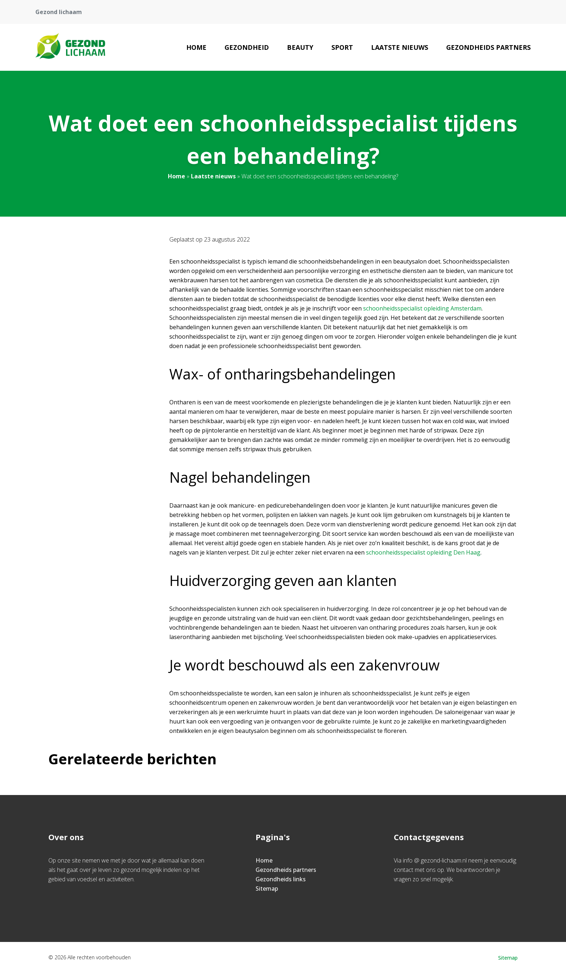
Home (196, 47)
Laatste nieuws (399, 47)
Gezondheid (247, 47)
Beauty (300, 47)
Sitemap (267, 888)
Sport (342, 47)
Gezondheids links (281, 879)
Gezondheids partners (488, 47)
